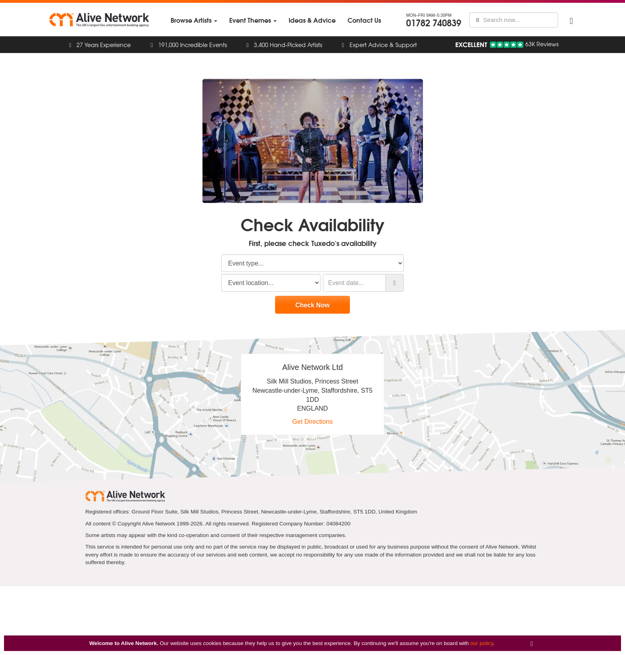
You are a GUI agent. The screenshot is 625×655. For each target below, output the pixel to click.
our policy (481, 643)
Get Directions (312, 421)
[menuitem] (194, 20)
